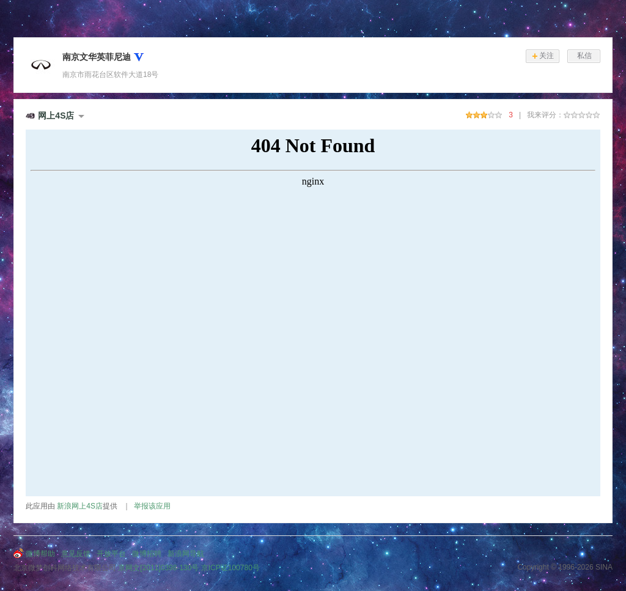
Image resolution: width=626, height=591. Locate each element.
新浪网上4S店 (80, 506)
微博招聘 (146, 553)
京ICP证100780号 (230, 567)
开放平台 (111, 553)
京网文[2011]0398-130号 (158, 567)
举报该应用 (152, 506)
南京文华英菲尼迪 (96, 57)
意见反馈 (75, 553)
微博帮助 (40, 553)
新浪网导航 (186, 553)
